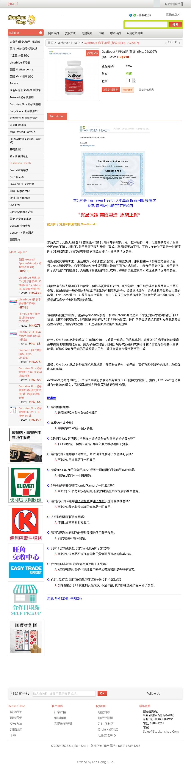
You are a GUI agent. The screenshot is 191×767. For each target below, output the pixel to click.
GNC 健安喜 (17, 177)
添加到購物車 (110, 89)
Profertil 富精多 (19, 170)
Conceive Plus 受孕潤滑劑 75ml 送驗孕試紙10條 (30, 371)
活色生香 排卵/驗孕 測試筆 (25, 90)
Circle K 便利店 (108, 729)
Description (57, 116)
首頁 (51, 43)
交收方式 (70, 33)
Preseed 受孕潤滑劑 (22, 97)
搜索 (175, 24)
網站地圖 (60, 718)
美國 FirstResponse (21, 69)
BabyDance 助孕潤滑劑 (23, 111)
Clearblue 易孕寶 (20, 62)
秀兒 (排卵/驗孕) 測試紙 (23, 48)
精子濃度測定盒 (19, 156)
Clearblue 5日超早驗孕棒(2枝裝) (30, 301)
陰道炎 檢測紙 (18, 125)
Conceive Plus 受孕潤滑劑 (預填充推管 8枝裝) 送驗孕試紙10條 (30, 392)
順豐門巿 (104, 712)
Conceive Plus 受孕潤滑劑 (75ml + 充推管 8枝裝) (30, 411)
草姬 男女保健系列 (20, 218)
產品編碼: (108, 66)
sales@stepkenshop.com (161, 731)
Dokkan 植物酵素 (20, 225)
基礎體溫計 (16, 149)
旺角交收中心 (107, 735)
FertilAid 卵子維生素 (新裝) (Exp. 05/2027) (29, 317)
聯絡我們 (115, 33)
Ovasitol (15, 205)
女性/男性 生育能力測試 (23, 118)
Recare (14, 83)
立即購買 (128, 90)
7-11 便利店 (106, 724)
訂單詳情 (60, 712)
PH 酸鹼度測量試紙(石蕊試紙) (25, 140)
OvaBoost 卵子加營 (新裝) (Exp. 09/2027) (30, 353)
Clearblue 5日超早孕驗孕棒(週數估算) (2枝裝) (30, 335)
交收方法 (16, 723)
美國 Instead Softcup (22, 132)
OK (102, 693)
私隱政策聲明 (135, 33)
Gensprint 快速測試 (21, 232)
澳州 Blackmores (20, 198)
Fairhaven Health (20, 163)
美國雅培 (15, 239)
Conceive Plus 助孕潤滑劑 (25, 104)
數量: (105, 81)
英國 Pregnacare (20, 191)
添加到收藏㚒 (146, 89)
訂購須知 (87, 33)
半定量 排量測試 (19, 55)
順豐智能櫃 (105, 718)
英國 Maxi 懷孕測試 (21, 76)
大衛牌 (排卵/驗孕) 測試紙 (25, 41)
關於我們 (53, 33)
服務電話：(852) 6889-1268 (121, 746)
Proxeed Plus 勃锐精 (22, 184)
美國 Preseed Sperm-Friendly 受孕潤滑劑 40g (30, 263)
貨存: (105, 74)
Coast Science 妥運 (21, 212)
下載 (101, 33)
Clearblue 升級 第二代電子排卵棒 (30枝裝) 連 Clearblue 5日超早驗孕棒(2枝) (30, 283)
